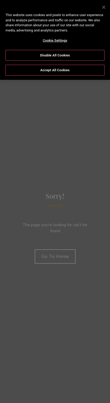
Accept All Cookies (55, 70)
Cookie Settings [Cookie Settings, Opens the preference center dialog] (55, 40)
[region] (55, 40)
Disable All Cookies (55, 55)
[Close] (103, 7)
